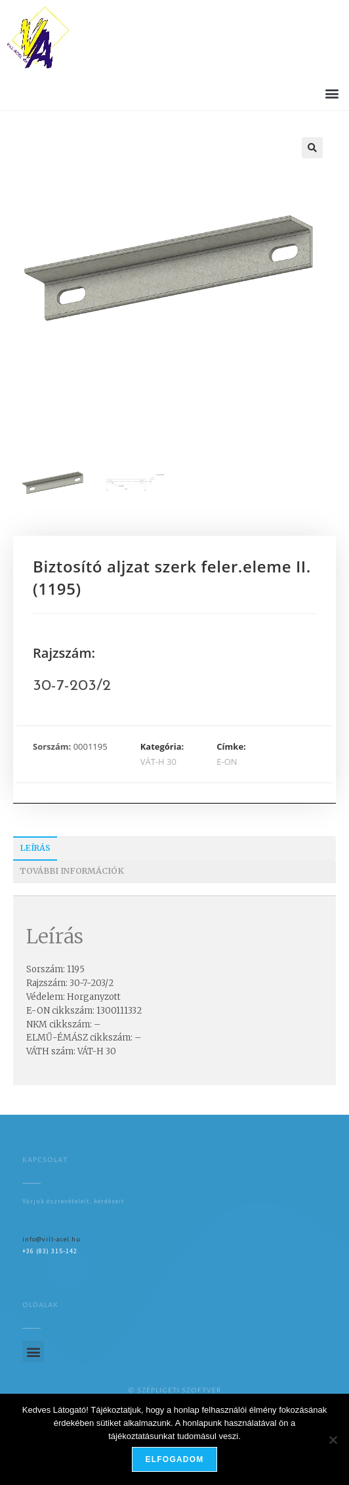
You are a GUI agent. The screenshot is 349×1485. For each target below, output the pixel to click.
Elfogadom (175, 1459)
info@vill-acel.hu (51, 1239)
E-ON (226, 761)
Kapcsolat (45, 1160)
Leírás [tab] (35, 848)
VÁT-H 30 (158, 761)
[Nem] (332, 1439)
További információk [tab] (72, 871)
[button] (331, 93)
